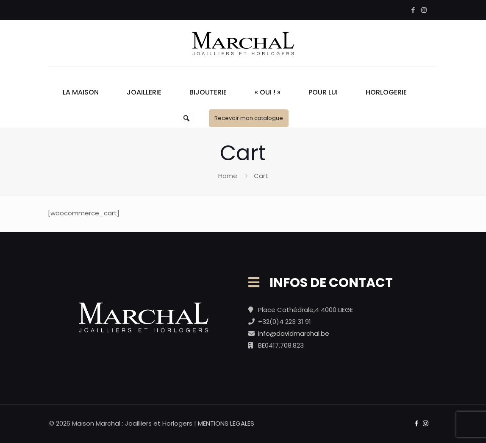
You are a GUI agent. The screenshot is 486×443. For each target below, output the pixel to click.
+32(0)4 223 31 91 (284, 321)
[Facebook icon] (413, 10)
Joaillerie (144, 92)
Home (227, 175)
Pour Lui (323, 92)
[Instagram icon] (424, 10)
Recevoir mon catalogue (248, 118)
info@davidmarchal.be (293, 333)
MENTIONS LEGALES (226, 423)
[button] (186, 118)
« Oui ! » (267, 92)
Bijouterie (208, 92)
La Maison (81, 92)
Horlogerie (386, 92)
